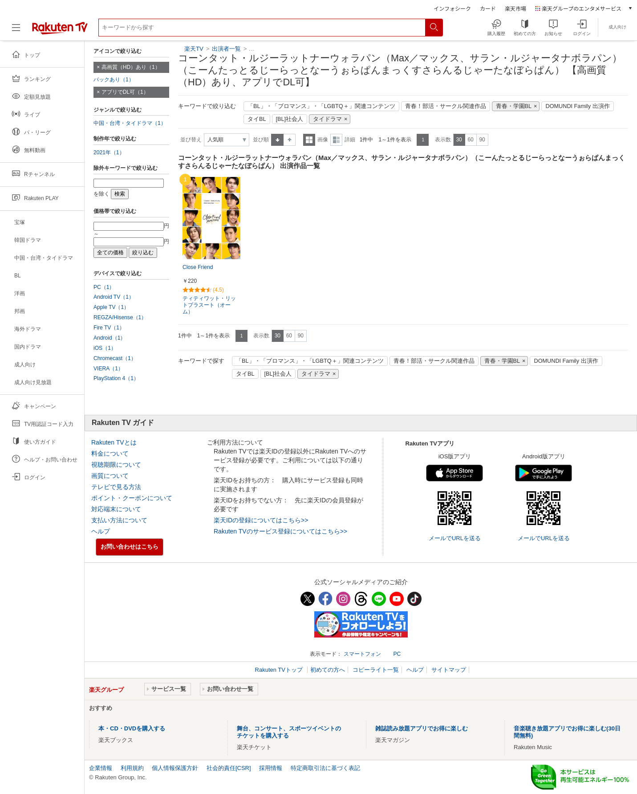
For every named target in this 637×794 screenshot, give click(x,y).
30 (459, 139)
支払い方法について (119, 520)
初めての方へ (327, 669)
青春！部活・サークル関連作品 (445, 106)
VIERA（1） (108, 368)
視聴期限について (116, 464)
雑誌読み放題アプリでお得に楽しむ (421, 728)
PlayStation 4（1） (116, 378)
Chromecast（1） (114, 358)
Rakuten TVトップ (279, 669)
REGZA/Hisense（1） (119, 317)
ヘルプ (100, 531)
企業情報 (100, 768)
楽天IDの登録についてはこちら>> (261, 520)
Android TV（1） (113, 297)
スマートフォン (362, 654)
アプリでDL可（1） (125, 92)
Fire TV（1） (109, 328)
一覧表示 (309, 140)
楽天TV (193, 48)
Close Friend (198, 267)
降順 (290, 140)
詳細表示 (336, 140)
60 (470, 139)
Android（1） (109, 338)
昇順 (277, 140)
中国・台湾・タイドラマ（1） (129, 123)
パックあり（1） (113, 79)
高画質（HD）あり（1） (130, 67)
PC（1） (104, 287)
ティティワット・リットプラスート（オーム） (209, 305)
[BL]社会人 (290, 119)
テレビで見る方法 (116, 486)
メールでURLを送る (455, 538)
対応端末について (116, 509)
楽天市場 (515, 8)
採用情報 (270, 768)
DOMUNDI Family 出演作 (577, 106)
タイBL (256, 119)
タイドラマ (327, 119)
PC (397, 654)
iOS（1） (104, 348)
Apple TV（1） (111, 307)
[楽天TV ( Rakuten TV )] (60, 31)
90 (482, 139)
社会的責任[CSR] (229, 768)
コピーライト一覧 (376, 669)
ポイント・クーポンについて (131, 497)
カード (488, 8)
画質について (110, 475)
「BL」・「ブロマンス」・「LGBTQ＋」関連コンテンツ (321, 106)
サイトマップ (448, 669)
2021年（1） (109, 152)
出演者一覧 (226, 48)
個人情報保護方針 (175, 768)
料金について (110, 453)
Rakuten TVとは (114, 442)
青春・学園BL (514, 106)
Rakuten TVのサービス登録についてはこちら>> (280, 531)
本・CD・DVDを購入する (131, 728)
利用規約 (132, 768)
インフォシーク (452, 8)
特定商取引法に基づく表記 (325, 768)
